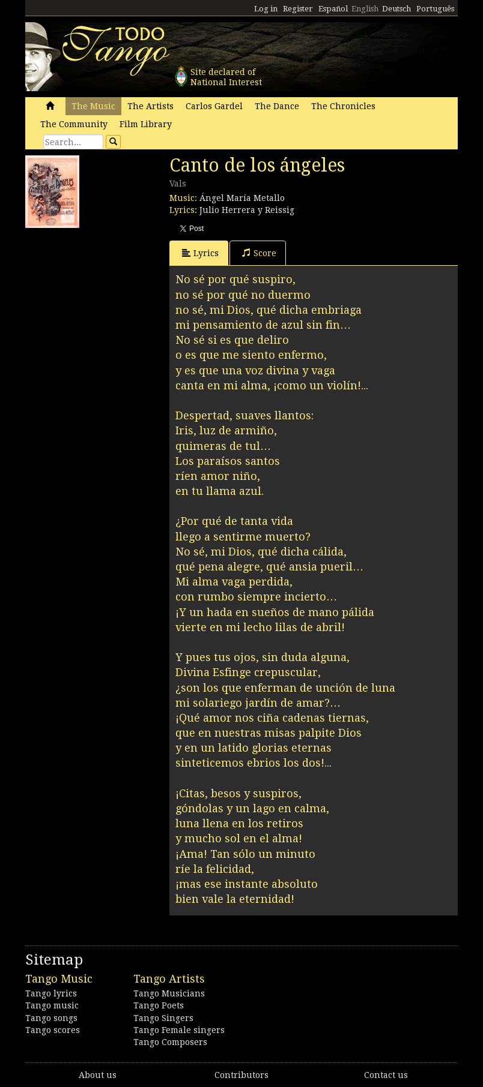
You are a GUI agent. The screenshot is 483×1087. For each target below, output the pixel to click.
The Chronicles (343, 106)
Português (435, 8)
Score (259, 253)
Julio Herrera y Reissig (246, 210)
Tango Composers (170, 1042)
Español (333, 8)
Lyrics (200, 253)
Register (298, 8)
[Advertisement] (115, 309)
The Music (93, 106)
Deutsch (396, 8)
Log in (266, 8)
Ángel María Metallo (242, 198)
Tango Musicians (169, 993)
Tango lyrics (51, 993)
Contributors (241, 1075)
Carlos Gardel (214, 106)
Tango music (52, 1005)
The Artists (150, 106)
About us (98, 1075)
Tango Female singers (179, 1030)
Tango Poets (158, 1005)
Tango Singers (163, 1018)
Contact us (386, 1075)
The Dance (277, 106)
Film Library (146, 124)
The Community (74, 124)
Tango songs (51, 1018)
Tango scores (52, 1030)
